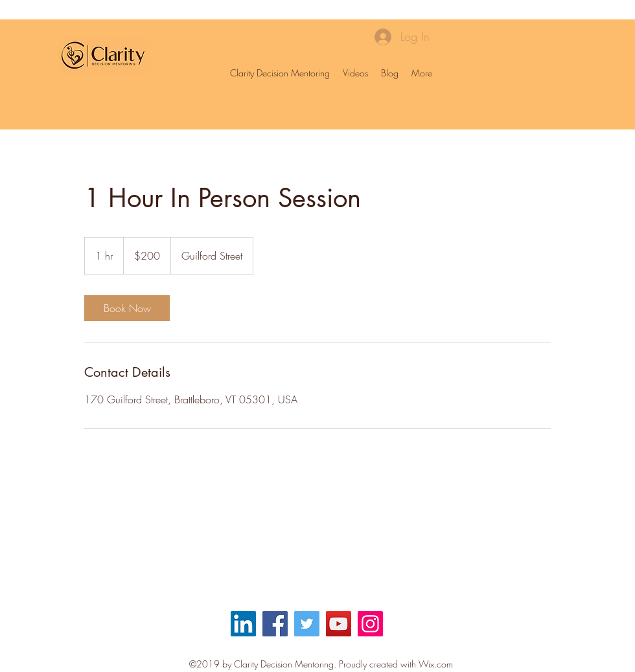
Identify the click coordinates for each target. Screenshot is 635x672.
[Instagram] (370, 623)
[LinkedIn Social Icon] (243, 623)
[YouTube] (338, 623)
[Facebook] (275, 623)
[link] (127, 308)
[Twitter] (306, 623)
